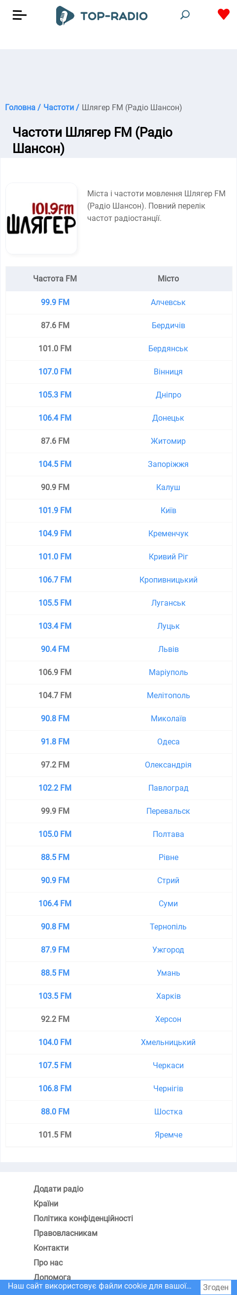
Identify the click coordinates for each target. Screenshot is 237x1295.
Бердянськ (168, 348)
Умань (168, 973)
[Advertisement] (118, 73)
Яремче (168, 1135)
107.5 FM (54, 1065)
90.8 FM (55, 718)
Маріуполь (168, 672)
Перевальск (168, 811)
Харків (168, 996)
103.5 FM (54, 996)
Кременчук (168, 533)
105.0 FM (54, 834)
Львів (168, 649)
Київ (168, 510)
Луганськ (168, 603)
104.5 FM (54, 464)
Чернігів (168, 1088)
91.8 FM (55, 741)
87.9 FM (55, 950)
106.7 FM (54, 580)
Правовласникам (66, 1233)
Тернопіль (168, 926)
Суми (168, 903)
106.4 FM (54, 418)
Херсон (168, 1019)
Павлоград (168, 788)
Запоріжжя (168, 464)
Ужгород (168, 950)
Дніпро (168, 395)
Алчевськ (168, 302)
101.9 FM (54, 510)
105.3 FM (54, 395)
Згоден (216, 1287)
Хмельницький (168, 1042)
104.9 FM (54, 533)
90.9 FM (55, 880)
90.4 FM (55, 649)
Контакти (51, 1248)
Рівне (168, 857)
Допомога (52, 1277)
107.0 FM (54, 371)
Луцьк (168, 626)
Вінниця (168, 371)
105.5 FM (54, 603)
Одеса (168, 741)
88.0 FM (55, 1111)
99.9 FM (55, 302)
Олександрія (168, 765)
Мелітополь (168, 695)
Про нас (48, 1262)
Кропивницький (168, 580)
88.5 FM (55, 857)
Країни (46, 1203)
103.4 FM (54, 626)
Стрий (168, 880)
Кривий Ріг (168, 556)
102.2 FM (54, 788)
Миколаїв (168, 718)
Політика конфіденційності (83, 1218)
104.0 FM (54, 1042)
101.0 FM (54, 556)
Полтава (168, 834)
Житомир (168, 441)
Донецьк (168, 418)
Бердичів (168, 325)
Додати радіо (58, 1189)
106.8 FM (54, 1088)
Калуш (168, 487)
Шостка (168, 1111)
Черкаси (168, 1065)
